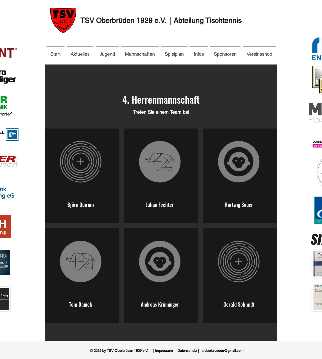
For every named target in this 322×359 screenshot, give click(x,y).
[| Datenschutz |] (187, 350)
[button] (199, 52)
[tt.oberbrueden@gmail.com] (223, 350)
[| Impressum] (163, 350)
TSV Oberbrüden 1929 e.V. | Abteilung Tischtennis (161, 20)
